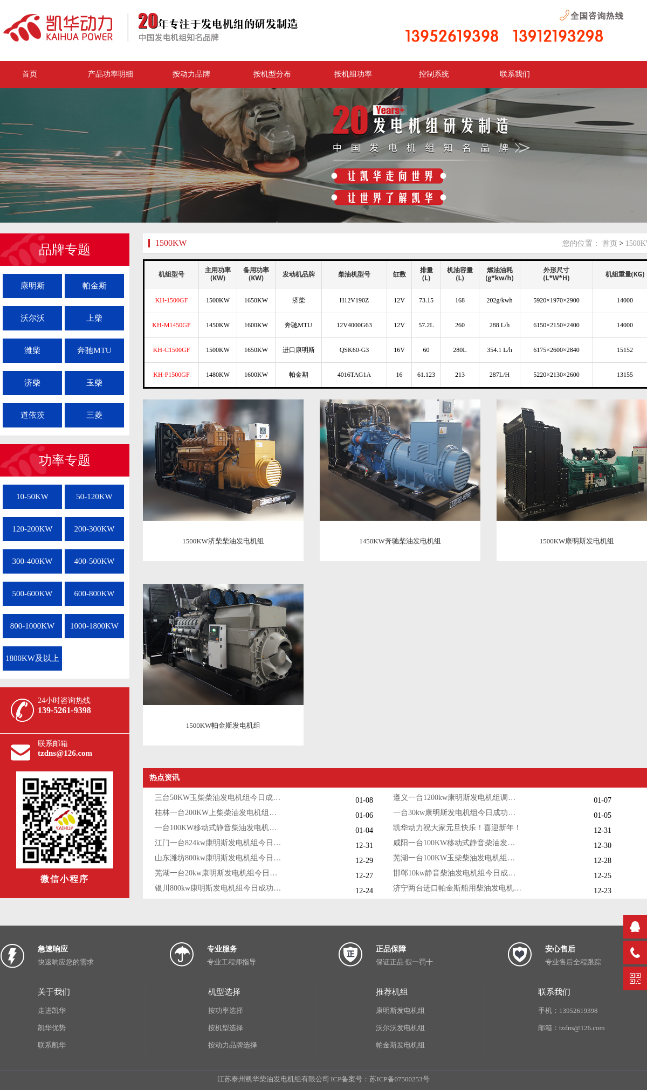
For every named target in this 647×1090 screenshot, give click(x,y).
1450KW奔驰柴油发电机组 (400, 541)
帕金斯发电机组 (400, 1045)
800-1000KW (32, 626)
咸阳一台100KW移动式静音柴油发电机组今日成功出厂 (457, 843)
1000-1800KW (94, 626)
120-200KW (32, 529)
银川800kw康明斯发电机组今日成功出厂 (219, 888)
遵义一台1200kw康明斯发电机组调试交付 (457, 798)
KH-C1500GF (171, 350)
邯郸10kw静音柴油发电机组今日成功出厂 (457, 873)
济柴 (32, 382)
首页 (609, 243)
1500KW (171, 242)
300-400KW (32, 561)
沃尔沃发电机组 (400, 1028)
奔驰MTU (94, 350)
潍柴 (32, 350)
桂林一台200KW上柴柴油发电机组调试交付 (219, 813)
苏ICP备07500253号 (399, 1079)
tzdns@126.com (65, 753)
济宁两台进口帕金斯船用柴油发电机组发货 (457, 888)
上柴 (94, 318)
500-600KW (32, 593)
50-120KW (94, 496)
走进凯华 (52, 1010)
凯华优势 (52, 1028)
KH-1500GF (171, 300)
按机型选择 (225, 1028)
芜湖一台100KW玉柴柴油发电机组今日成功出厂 (457, 858)
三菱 (94, 415)
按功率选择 (225, 1010)
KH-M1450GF (171, 325)
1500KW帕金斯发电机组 (223, 725)
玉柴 (94, 382)
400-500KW (94, 561)
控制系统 (434, 74)
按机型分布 (272, 74)
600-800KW (94, 593)
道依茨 (32, 415)
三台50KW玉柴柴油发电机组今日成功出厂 (219, 798)
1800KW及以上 (32, 658)
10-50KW (32, 496)
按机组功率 (353, 74)
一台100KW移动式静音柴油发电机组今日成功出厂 (219, 828)
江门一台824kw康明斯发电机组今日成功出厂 (219, 843)
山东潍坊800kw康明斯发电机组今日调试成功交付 (219, 858)
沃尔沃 (32, 318)
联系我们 (515, 74)
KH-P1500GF (171, 374)
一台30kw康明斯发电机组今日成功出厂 (457, 813)
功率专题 (65, 460)
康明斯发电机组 (400, 1010)
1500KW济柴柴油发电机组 (223, 541)
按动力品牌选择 (232, 1045)
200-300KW (94, 529)
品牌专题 (65, 250)
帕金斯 (94, 285)
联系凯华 (52, 1045)
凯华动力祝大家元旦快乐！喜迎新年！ (457, 828)
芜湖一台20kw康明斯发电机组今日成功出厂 (219, 873)
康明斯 (32, 285)
